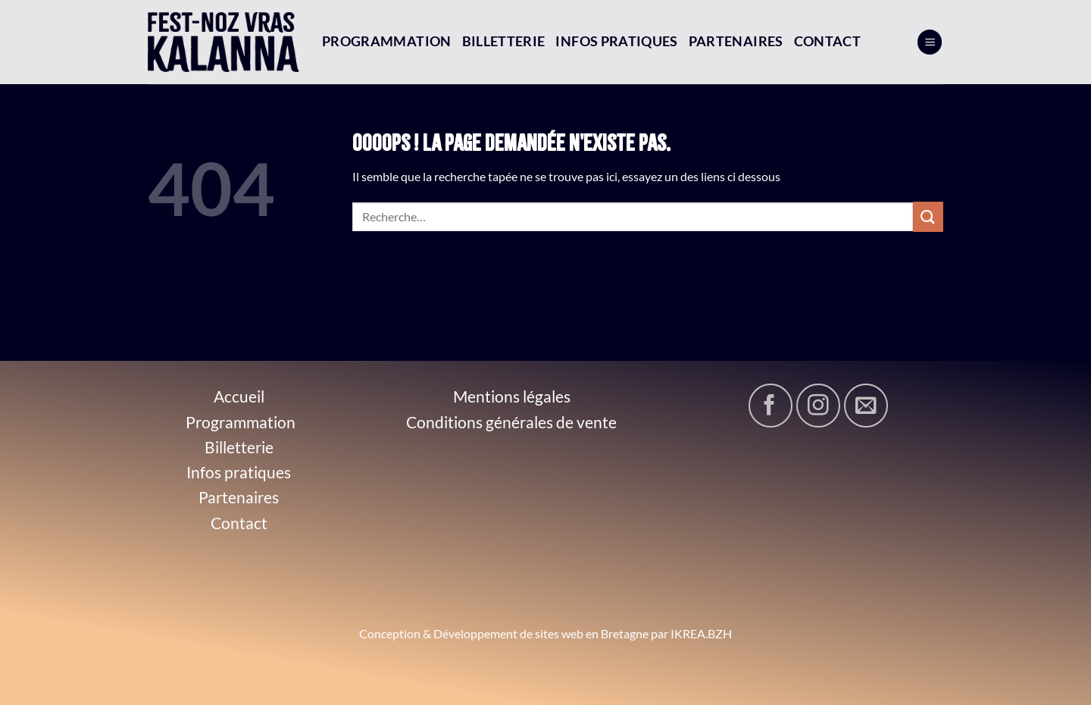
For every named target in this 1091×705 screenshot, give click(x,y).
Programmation (387, 41)
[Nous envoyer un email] (866, 406)
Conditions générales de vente (511, 421)
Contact (827, 41)
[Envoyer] (928, 216)
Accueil (239, 396)
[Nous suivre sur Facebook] (770, 406)
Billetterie (504, 41)
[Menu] (930, 42)
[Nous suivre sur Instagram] (818, 406)
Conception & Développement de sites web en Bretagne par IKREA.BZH (545, 633)
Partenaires (736, 41)
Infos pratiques (616, 41)
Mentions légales (512, 396)
